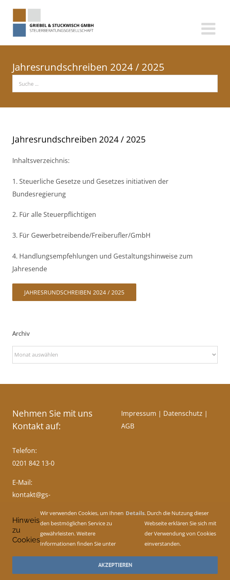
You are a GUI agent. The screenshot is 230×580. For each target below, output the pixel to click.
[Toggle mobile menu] (209, 28)
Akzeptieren (115, 565)
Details (135, 513)
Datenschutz (183, 413)
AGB (127, 426)
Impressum (138, 413)
